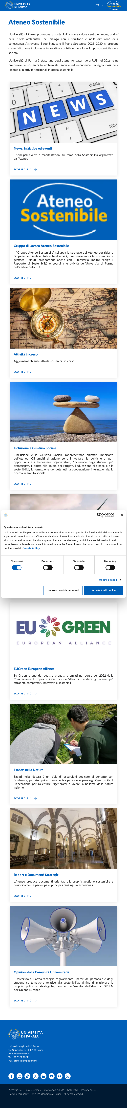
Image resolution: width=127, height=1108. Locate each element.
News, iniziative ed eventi (33, 148)
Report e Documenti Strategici (36, 875)
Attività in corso (26, 354)
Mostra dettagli (108, 579)
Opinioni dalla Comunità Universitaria (41, 972)
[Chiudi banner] (122, 515)
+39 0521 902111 (21, 1057)
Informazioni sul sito (53, 1090)
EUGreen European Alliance (34, 669)
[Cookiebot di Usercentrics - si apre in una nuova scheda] (99, 515)
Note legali (72, 1090)
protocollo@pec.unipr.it (25, 1061)
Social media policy (19, 1094)
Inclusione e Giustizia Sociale (35, 448)
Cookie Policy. (31, 548)
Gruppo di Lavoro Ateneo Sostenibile (41, 246)
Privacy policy (88, 1090)
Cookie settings (32, 1090)
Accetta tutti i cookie (103, 590)
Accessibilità (15, 1090)
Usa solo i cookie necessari (63, 590)
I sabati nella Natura (28, 770)
